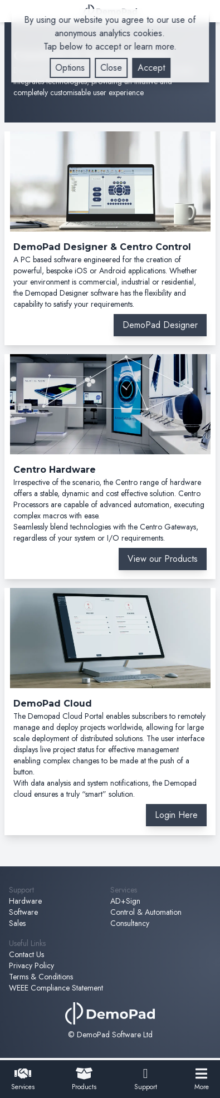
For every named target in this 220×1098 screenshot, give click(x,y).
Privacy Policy (31, 965)
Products (84, 1079)
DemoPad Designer (160, 324)
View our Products (163, 558)
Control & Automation (146, 912)
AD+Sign (125, 900)
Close (111, 67)
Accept (151, 67)
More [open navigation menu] (201, 1079)
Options (70, 67)
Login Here (176, 814)
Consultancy (129, 923)
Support (145, 1079)
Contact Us (26, 954)
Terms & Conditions (41, 976)
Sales (17, 923)
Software (23, 912)
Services (23, 1079)
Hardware (25, 900)
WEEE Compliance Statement (56, 987)
